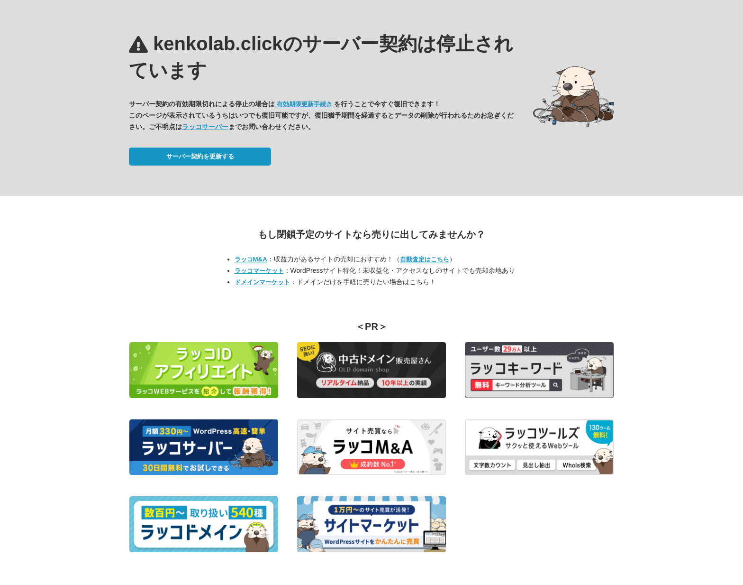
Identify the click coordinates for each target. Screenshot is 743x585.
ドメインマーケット (262, 282)
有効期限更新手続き (304, 104)
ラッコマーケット (259, 270)
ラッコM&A (251, 259)
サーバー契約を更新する (200, 156)
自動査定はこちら (424, 259)
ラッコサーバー (205, 126)
